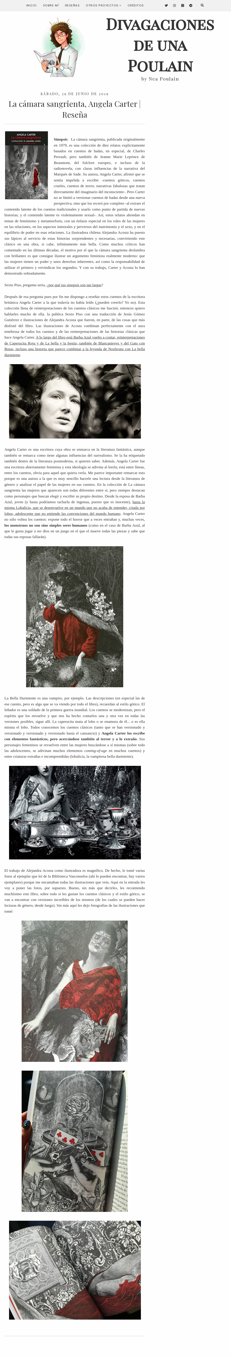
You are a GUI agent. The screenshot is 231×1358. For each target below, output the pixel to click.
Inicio (31, 5)
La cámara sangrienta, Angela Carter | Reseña (75, 109)
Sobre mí (51, 5)
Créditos (136, 5)
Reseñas (72, 5)
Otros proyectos (103, 5)
